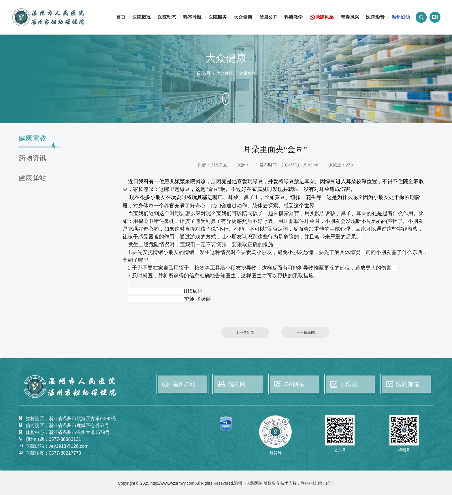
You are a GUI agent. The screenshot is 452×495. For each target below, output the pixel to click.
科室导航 (192, 17)
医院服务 (217, 17)
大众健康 (243, 17)
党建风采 (324, 17)
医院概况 (141, 17)
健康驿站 (32, 178)
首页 (120, 17)
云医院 (348, 384)
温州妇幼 (400, 17)
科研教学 (293, 17)
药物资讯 (32, 158)
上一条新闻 (245, 332)
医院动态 (167, 17)
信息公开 (268, 17)
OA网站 (294, 384)
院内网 (237, 384)
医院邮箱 (407, 384)
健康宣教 (247, 73)
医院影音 (375, 17)
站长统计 (326, 483)
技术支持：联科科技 (298, 483)
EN (435, 17)
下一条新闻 (305, 332)
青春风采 (350, 17)
